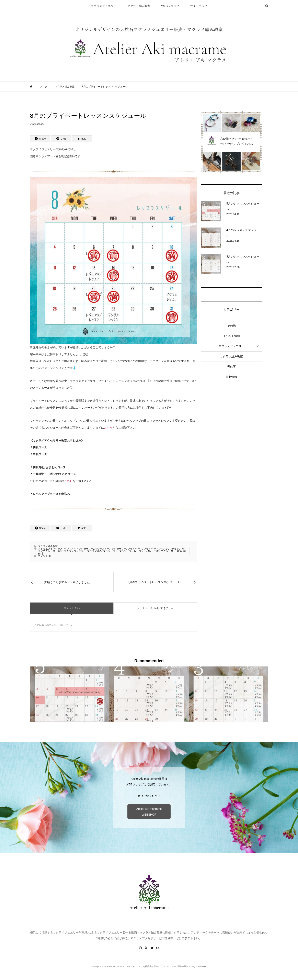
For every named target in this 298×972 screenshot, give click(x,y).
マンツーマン (110, 551)
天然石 (148, 551)
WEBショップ (170, 6)
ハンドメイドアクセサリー (78, 548)
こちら (108, 427)
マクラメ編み (94, 551)
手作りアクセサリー (165, 551)
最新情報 (231, 376)
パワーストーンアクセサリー (110, 548)
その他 (231, 325)
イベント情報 (231, 336)
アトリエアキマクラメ (50, 548)
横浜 (179, 551)
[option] (69, 694)
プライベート (135, 548)
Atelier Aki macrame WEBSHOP (149, 811)
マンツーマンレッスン (131, 551)
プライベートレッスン (156, 548)
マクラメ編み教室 (138, 6)
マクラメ (174, 548)
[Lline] (61, 138)
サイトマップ (198, 6)
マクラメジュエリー (103, 6)
